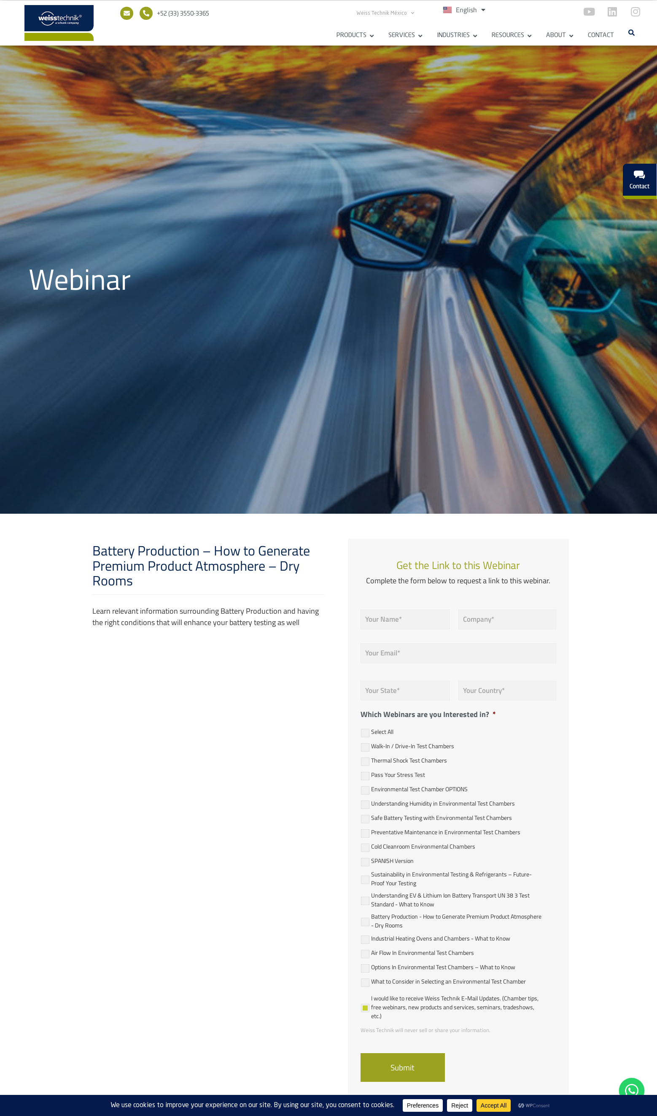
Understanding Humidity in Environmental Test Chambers (443, 803)
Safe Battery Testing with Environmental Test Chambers (441, 817)
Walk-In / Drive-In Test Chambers (412, 745)
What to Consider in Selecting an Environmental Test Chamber (448, 981)
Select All (382, 731)
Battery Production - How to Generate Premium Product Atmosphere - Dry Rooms (456, 921)
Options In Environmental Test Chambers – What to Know (443, 966)
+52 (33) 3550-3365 (183, 14)
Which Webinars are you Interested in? (428, 714)
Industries (453, 35)
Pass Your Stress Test (398, 774)
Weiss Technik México (385, 13)
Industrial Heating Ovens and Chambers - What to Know (440, 938)
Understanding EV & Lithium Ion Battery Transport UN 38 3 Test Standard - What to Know (450, 899)
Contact (601, 35)
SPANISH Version (392, 860)
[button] (631, 32)
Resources (508, 35)
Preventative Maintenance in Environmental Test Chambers (445, 832)
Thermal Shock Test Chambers (409, 760)
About (556, 35)
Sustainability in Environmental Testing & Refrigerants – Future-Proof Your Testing (451, 878)
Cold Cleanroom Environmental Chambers (423, 846)
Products (351, 35)
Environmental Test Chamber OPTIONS (419, 788)
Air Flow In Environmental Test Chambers (422, 952)
